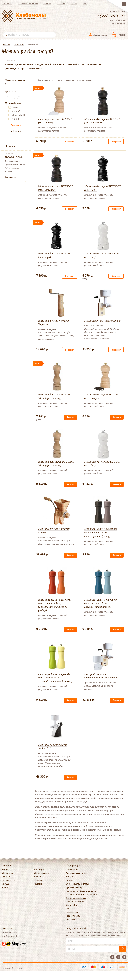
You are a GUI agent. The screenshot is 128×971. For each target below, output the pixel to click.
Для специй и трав (75, 64)
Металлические (34, 68)
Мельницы (7, 873)
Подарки (38, 883)
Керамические (93, 64)
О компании (72, 869)
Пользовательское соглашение (81, 894)
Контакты (61, 3)
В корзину (69, 141)
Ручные (9, 64)
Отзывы (10, 146)
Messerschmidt (18, 115)
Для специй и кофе (14, 68)
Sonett (5, 887)
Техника (6, 876)
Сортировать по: (45, 79)
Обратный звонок (117, 12)
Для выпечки (8, 880)
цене (59, 79)
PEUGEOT (16, 119)
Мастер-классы (41, 873)
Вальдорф (39, 869)
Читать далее (11, 177)
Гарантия (47, 3)
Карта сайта (71, 905)
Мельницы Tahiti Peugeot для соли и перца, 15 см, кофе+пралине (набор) (100, 532)
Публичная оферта (75, 887)
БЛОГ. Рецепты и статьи (77, 883)
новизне (69, 79)
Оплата (74, 3)
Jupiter (15, 107)
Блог (85, 3)
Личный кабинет (100, 35)
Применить (16, 125)
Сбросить (16, 131)
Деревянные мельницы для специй (33, 64)
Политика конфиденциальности (82, 890)
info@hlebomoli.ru (11, 936)
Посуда (5, 883)
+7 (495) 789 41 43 (109, 16)
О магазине (7, 3)
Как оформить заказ (76, 897)
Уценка (37, 876)
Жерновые (58, 64)
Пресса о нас (72, 912)
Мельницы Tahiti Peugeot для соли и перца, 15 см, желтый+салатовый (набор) (55, 677)
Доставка (70, 919)
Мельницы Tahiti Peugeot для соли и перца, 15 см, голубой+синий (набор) (100, 603)
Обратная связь (9, 932)
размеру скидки (85, 79)
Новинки (38, 880)
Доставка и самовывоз (28, 3)
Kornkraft (16, 111)
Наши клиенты (73, 915)
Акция (5, 869)
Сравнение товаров (15, 79)
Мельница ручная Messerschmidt (102, 320)
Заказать (70, 417)
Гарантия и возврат (75, 901)
